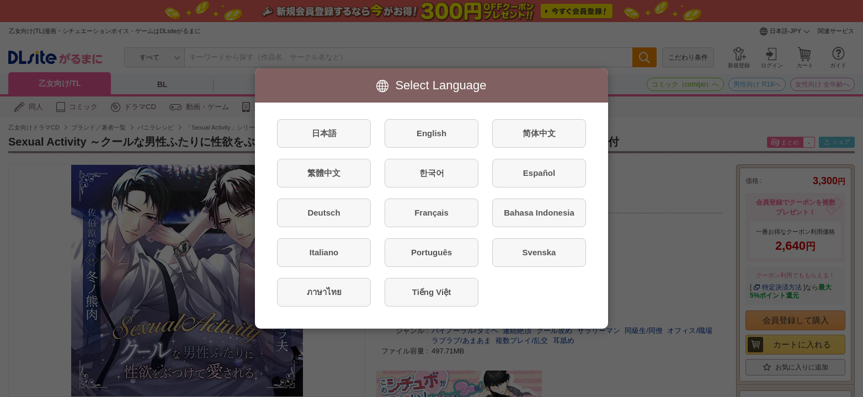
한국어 (431, 173)
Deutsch (323, 212)
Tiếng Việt (431, 292)
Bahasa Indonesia (539, 212)
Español (539, 173)
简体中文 (539, 133)
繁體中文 (323, 173)
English (431, 133)
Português (431, 252)
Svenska (539, 252)
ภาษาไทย (324, 292)
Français (431, 212)
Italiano (324, 252)
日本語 (324, 133)
